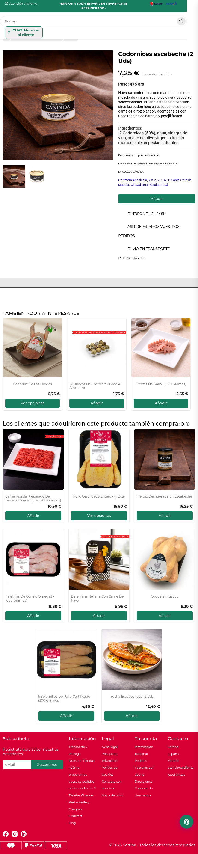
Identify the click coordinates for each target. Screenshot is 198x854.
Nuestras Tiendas (81, 760)
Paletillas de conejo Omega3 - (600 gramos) (29, 598)
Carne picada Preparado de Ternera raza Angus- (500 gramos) (33, 498)
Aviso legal (110, 747)
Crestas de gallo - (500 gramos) (161, 384)
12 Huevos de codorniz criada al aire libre (95, 386)
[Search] (192, 17)
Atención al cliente (23, 3)
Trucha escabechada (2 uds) (131, 697)
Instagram (15, 834)
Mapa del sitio (112, 795)
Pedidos (141, 760)
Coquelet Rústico (165, 597)
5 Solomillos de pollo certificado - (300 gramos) (65, 699)
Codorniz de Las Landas (32, 384)
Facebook (6, 834)
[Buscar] (99, 17)
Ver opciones (32, 403)
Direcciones (143, 781)
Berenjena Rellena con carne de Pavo (97, 598)
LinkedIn (24, 834)
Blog (72, 823)
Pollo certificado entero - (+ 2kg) (99, 496)
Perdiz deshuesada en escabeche (164, 496)
